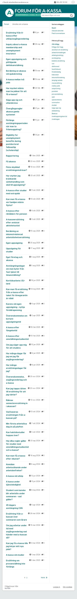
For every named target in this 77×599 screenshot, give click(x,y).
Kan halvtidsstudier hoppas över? (26, 434)
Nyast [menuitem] (54, 28)
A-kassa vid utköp (26, 476)
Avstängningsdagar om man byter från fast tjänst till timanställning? (26, 270)
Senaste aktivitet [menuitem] (57, 31)
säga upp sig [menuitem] (56, 108)
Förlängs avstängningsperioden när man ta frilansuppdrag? (26, 125)
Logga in (56, 587)
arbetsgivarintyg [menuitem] (57, 55)
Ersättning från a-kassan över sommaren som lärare (26, 516)
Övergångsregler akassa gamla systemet (26, 111)
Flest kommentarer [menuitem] (58, 33)
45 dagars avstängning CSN (26, 506)
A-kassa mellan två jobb (26, 81)
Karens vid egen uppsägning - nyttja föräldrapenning (26, 306)
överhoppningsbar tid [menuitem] (59, 116)
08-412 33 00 (60, 2)
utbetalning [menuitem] (56, 111)
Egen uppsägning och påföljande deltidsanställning (26, 62)
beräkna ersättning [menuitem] (58, 61)
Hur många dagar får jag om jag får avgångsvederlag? (26, 356)
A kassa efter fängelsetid (26, 329)
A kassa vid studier (26, 554)
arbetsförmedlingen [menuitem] (59, 52)
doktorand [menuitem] (55, 66)
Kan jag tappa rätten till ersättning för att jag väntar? (26, 391)
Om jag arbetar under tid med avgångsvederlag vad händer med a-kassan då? (26, 531)
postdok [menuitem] (55, 91)
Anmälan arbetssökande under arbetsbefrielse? (26, 467)
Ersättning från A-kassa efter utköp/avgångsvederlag (26, 35)
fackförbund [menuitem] (56, 69)
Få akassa (26, 161)
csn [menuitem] (53, 64)
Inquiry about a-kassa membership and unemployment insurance (26, 49)
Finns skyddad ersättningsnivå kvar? (26, 168)
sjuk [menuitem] (53, 97)
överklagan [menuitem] (56, 119)
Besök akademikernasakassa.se (15, 2)
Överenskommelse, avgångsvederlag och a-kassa (26, 379)
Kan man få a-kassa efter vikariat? (26, 457)
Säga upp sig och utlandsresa (26, 101)
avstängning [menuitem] (56, 58)
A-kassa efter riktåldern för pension (26, 212)
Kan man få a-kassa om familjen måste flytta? (26, 202)
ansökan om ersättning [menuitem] (60, 50)
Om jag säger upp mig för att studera (26, 346)
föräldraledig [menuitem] (56, 72)
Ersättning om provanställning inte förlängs (26, 563)
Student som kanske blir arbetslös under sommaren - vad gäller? (26, 495)
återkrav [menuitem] (54, 113)
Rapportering (26, 155)
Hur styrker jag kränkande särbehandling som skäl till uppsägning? (26, 180)
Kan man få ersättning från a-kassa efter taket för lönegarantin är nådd (26, 294)
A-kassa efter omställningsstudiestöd (26, 337)
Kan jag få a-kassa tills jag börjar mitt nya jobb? (26, 546)
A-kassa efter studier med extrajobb (26, 192)
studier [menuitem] (54, 105)
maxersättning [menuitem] (57, 83)
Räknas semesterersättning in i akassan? (26, 403)
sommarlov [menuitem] (56, 102)
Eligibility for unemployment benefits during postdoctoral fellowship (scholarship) (26, 143)
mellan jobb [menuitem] (56, 86)
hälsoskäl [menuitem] (55, 75)
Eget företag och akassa (26, 258)
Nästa (43, 577)
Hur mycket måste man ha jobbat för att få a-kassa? (26, 91)
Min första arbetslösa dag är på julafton (26, 425)
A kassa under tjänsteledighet (26, 483)
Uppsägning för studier (26, 250)
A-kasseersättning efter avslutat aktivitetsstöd (26, 222)
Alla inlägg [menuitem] (55, 44)
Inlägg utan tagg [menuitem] (57, 47)
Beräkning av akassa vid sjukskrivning (26, 72)
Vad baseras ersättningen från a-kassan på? (26, 414)
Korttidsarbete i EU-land (26, 282)
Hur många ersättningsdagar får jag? (26, 368)
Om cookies (67, 587)
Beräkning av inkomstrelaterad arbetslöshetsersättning (26, 234)
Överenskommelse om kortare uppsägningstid (26, 318)
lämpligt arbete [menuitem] (57, 80)
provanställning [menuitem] (57, 94)
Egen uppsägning (26, 242)
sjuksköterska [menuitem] (57, 100)
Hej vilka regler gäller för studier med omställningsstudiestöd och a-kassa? (26, 445)
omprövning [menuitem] (56, 88)
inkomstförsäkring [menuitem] (58, 77)
